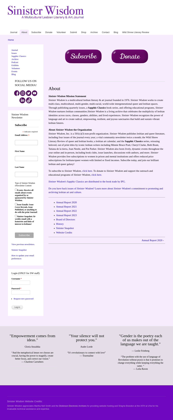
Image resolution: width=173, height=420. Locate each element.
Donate (99, 27)
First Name (20, 151)
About (84, 27)
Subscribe (91, 27)
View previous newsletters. (23, 244)
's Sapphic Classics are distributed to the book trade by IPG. (87, 181)
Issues (14, 53)
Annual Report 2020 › (153, 240)
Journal (79, 27)
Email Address (22, 135)
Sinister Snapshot (19, 250)
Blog (138, 27)
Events (14, 71)
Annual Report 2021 (66, 206)
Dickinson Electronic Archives (72, 406)
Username (16, 279)
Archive (125, 27)
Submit (115, 27)
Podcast (14, 62)
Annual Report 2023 (66, 215)
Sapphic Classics (18, 56)
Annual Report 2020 (66, 202)
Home (11, 40)
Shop (120, 27)
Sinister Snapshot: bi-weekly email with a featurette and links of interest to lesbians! (25, 220)
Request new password (23, 299)
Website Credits (64, 232)
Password (16, 288)
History (60, 224)
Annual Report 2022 (66, 210)
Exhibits (15, 65)
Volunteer (107, 27)
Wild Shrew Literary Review (152, 27)
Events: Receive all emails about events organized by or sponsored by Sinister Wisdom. (24, 195)
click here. (87, 171)
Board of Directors (65, 219)
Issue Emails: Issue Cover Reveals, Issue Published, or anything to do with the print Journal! (26, 208)
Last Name (19, 167)
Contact (132, 27)
